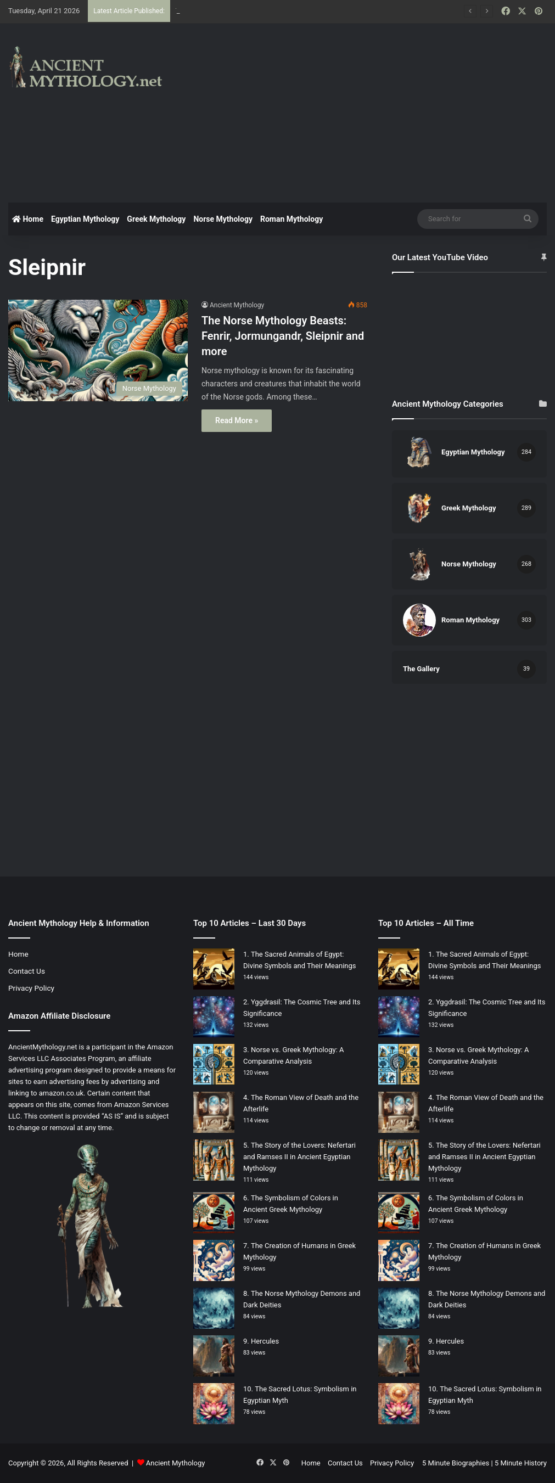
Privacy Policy (31, 988)
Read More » (236, 420)
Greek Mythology (156, 219)
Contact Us (26, 971)
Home (27, 219)
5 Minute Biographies (455, 1463)
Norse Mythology (223, 219)
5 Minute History (521, 1463)
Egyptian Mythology (85, 219)
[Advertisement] (374, 111)
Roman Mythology (291, 219)
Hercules (265, 1341)
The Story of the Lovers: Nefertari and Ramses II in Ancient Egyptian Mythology (299, 1156)
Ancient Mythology (237, 305)
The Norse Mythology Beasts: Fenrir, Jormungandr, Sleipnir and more (282, 336)
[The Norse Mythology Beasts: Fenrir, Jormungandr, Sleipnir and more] (98, 350)
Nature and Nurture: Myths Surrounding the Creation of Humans (276, 11)
